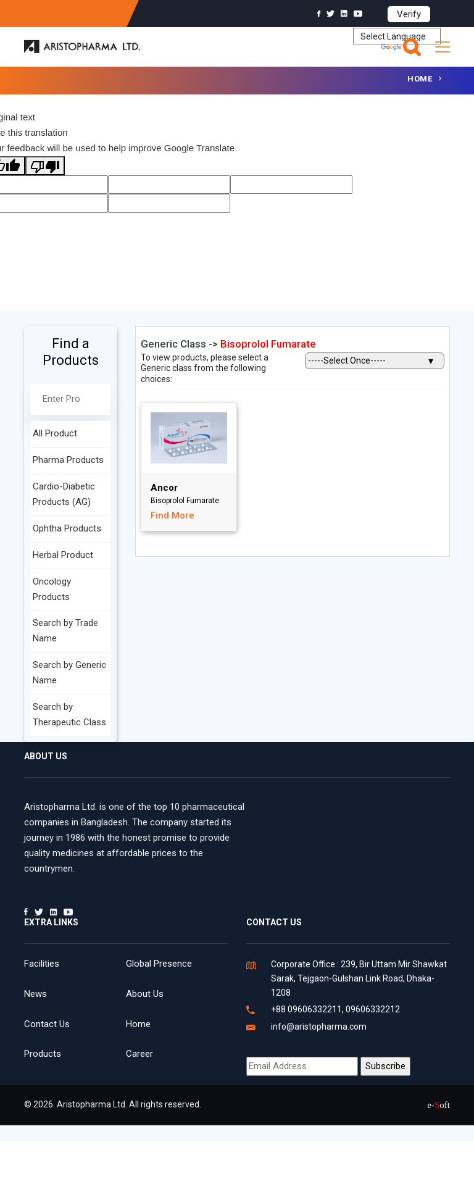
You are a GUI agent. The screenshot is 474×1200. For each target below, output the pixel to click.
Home (419, 78)
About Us (145, 993)
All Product (55, 433)
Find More (172, 515)
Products (42, 1053)
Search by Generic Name (69, 672)
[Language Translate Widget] (397, 36)
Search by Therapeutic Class (69, 714)
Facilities (41, 963)
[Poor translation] (45, 165)
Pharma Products (68, 459)
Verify (409, 14)
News (35, 993)
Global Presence (159, 963)
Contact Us (47, 1024)
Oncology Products (52, 589)
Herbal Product (63, 554)
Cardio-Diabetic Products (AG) (64, 494)
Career (139, 1053)
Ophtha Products (67, 528)
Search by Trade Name (65, 630)
